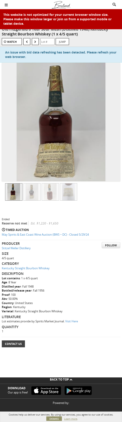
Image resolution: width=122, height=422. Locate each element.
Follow (111, 245)
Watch (12, 42)
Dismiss (54, 418)
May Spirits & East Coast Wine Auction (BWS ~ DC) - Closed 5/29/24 (45, 235)
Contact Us (13, 344)
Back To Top (61, 379)
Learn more (70, 418)
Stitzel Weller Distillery (16, 248)
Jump (62, 41)
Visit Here (71, 321)
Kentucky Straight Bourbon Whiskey (26, 268)
